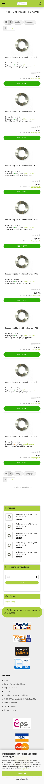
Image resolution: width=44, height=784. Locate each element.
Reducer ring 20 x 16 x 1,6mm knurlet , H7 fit (21, 220)
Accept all (22, 773)
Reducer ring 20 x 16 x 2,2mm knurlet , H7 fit (21, 382)
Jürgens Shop (10, 602)
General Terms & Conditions (14, 684)
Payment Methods (10, 703)
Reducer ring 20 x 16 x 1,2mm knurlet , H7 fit (21, 111)
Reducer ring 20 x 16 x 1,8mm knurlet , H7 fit (21, 274)
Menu (3, 3)
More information (22, 779)
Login (22, 583)
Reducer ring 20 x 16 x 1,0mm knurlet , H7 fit (21, 57)
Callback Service (10, 706)
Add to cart (22, 83)
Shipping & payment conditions (16, 695)
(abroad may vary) (29, 65)
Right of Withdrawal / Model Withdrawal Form (21, 699)
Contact (7, 692)
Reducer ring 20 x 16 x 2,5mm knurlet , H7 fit (21, 436)
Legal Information (10, 688)
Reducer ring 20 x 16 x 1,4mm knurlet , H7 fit (21, 166)
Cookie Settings (10, 710)
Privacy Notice (24, 769)
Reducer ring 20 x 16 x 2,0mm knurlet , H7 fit (21, 328)
